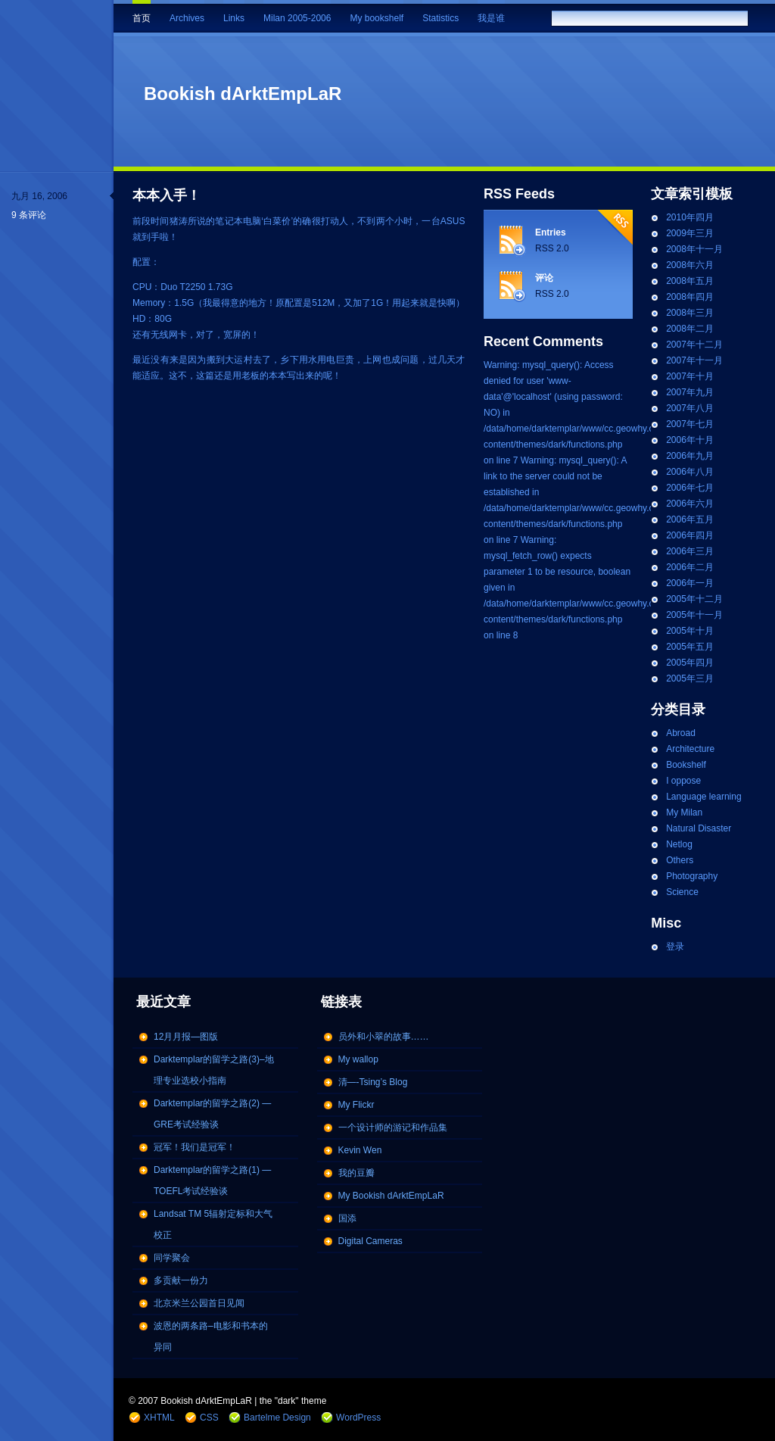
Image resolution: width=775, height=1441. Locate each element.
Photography (691, 876)
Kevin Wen (360, 1150)
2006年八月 (690, 471)
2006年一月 (690, 583)
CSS (209, 1417)
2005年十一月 (694, 615)
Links (233, 18)
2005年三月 (690, 678)
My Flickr (356, 1104)
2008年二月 (690, 328)
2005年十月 (690, 630)
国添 (347, 1218)
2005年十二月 (694, 599)
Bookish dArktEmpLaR (242, 93)
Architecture (690, 749)
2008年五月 (690, 281)
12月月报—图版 (186, 1036)
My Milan (684, 812)
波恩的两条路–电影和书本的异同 (211, 1336)
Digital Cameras (370, 1241)
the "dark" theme (293, 1401)
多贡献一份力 (181, 1280)
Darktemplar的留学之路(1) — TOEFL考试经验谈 (212, 1180)
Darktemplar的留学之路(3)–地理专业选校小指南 (214, 1070)
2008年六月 (690, 265)
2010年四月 (690, 217)
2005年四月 (690, 662)
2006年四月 (690, 535)
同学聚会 (172, 1257)
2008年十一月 (694, 249)
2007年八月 (690, 408)
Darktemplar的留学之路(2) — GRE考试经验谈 (212, 1114)
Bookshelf (686, 764)
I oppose (683, 780)
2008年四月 (690, 297)
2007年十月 (690, 376)
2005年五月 (690, 646)
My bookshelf (376, 18)
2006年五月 (690, 519)
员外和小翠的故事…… (383, 1036)
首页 (141, 18)
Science (682, 892)
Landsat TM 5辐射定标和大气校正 (213, 1224)
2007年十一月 (694, 360)
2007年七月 (690, 424)
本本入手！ (166, 195)
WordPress (358, 1417)
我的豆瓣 (356, 1173)
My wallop (358, 1059)
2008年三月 (690, 312)
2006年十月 (690, 440)
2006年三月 (690, 551)
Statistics (440, 18)
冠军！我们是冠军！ (194, 1147)
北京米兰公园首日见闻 (199, 1303)
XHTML (159, 1417)
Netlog (679, 844)
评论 (544, 278)
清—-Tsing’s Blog (373, 1082)
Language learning (703, 796)
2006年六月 (690, 503)
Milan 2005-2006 (297, 18)
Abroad (681, 733)
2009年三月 (690, 233)
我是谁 (491, 18)
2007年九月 (690, 392)
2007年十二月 (694, 344)
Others (679, 860)
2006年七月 (690, 487)
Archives (187, 18)
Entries (550, 232)
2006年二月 (690, 567)
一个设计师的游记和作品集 (392, 1127)
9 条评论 (28, 215)
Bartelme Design (277, 1417)
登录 (675, 946)
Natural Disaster (698, 828)
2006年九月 (690, 456)
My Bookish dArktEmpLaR (391, 1195)
